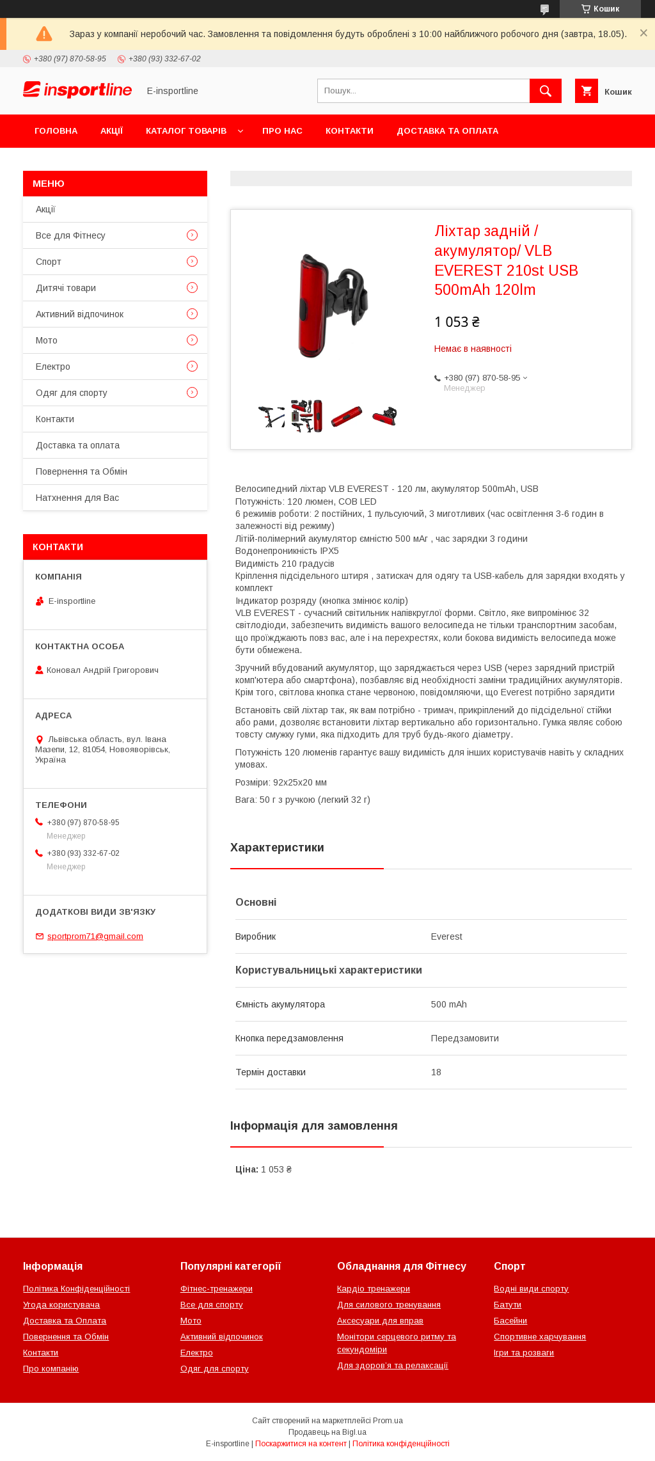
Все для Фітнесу (71, 235)
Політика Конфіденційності (76, 1288)
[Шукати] (546, 91)
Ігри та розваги (524, 1352)
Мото (47, 340)
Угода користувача (61, 1304)
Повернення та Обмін (89, 164)
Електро (53, 366)
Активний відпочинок (79, 314)
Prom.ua (388, 1420)
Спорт (48, 262)
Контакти (350, 131)
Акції (111, 131)
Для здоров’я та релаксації (392, 1365)
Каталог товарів (186, 131)
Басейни (510, 1320)
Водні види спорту (531, 1288)
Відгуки (184, 164)
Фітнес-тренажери (216, 1288)
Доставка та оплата (447, 131)
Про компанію (51, 1368)
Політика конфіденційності (401, 1443)
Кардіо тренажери (373, 1288)
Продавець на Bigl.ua (327, 1432)
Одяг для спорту (71, 393)
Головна (56, 131)
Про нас (282, 131)
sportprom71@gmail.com (95, 936)
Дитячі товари (66, 288)
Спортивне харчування (540, 1336)
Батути (507, 1304)
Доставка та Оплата (64, 1320)
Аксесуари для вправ (380, 1320)
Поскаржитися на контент (301, 1443)
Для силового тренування (389, 1304)
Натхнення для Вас (77, 498)
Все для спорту (211, 1304)
